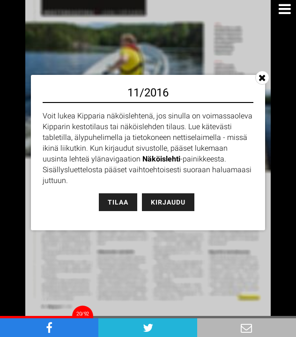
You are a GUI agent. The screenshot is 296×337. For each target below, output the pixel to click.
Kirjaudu (168, 202)
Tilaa (118, 202)
